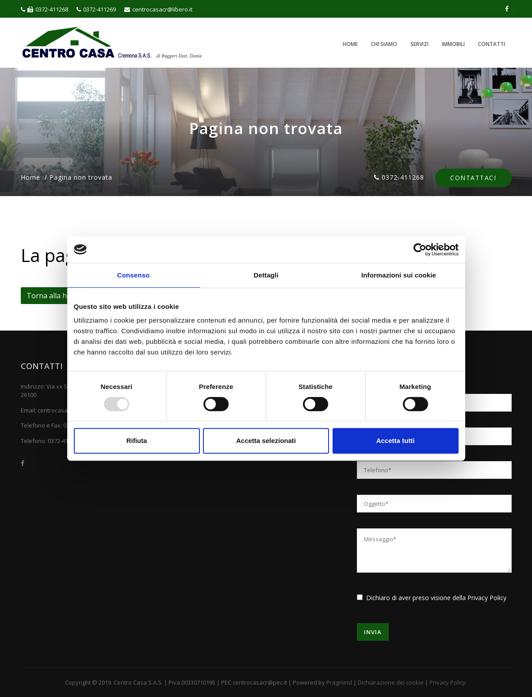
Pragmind (339, 682)
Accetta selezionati (266, 440)
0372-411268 (44, 9)
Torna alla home (54, 295)
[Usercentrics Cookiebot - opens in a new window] (420, 249)
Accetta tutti (395, 440)
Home (350, 44)
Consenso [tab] (133, 275)
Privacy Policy (486, 597)
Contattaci (473, 178)
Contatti (491, 44)
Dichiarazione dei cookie (391, 682)
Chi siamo (384, 44)
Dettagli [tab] (266, 275)
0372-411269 (96, 9)
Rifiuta (136, 440)
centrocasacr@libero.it (158, 9)
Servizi (419, 44)
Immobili (453, 44)
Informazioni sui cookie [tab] (398, 275)
